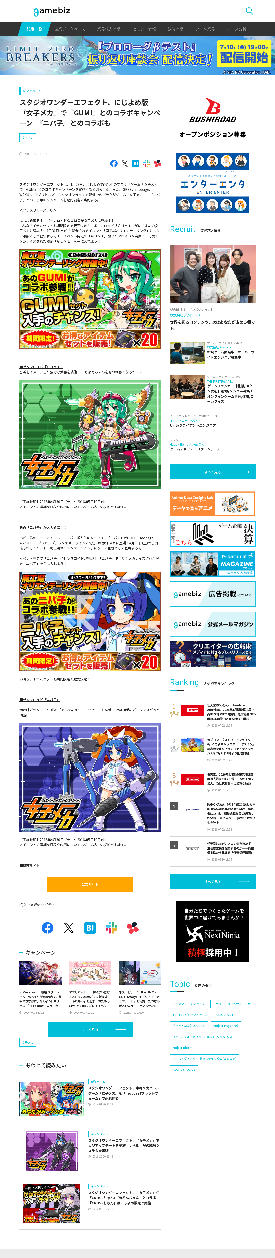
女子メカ (28, 137)
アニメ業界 (205, 29)
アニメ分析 (236, 29)
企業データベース (69, 29)
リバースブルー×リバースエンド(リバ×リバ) (202, 1037)
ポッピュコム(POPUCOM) (189, 1026)
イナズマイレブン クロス (189, 1004)
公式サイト (90, 884)
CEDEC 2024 (224, 1015)
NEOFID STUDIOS (184, 1069)
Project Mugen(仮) (225, 1026)
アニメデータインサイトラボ (232, 1004)
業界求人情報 (108, 29)
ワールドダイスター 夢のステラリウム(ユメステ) (204, 1059)
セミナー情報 (144, 29)
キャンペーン (32, 91)
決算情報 (175, 29)
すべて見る (90, 1029)
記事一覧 (34, 29)
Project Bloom (182, 1048)
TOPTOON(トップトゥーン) (191, 1015)
